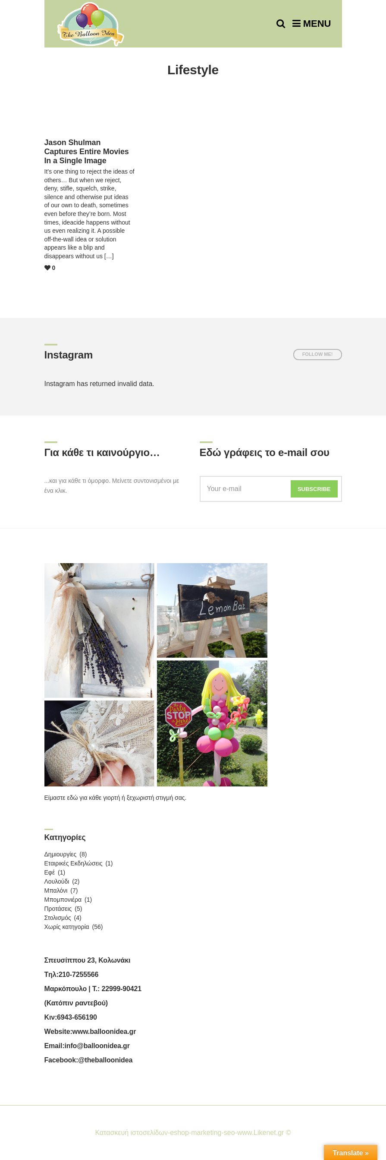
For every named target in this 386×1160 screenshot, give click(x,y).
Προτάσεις (58, 908)
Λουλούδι (56, 881)
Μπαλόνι (56, 890)
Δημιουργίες (60, 854)
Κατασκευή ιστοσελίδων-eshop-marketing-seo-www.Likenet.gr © (193, 1132)
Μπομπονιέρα (63, 899)
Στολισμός (57, 917)
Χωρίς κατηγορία (66, 926)
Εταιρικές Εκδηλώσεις (73, 863)
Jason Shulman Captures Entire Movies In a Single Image (86, 151)
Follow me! (317, 354)
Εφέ (49, 872)
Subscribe (314, 489)
